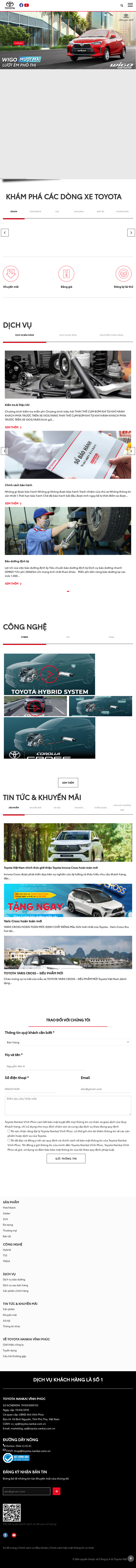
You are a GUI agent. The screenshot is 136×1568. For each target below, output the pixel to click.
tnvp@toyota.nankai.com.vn (32, 1451)
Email (85, 1077)
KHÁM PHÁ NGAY (19, 43)
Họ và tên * (14, 1054)
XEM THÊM (13, 427)
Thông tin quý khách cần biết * (29, 1032)
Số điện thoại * (17, 1077)
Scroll (131, 1558)
